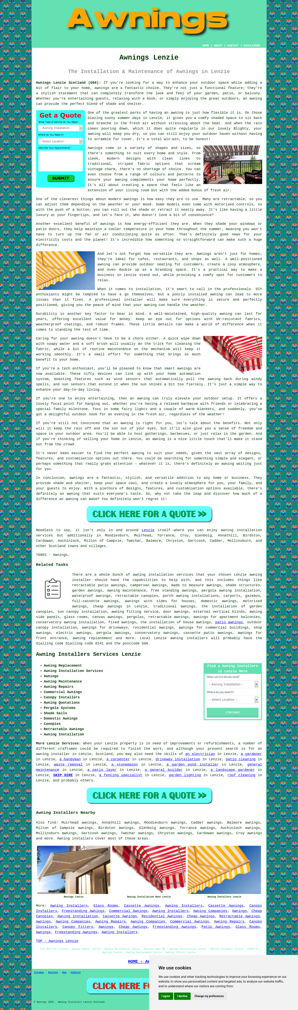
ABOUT (218, 45)
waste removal (68, 765)
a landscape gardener (233, 770)
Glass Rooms (105, 906)
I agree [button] (166, 996)
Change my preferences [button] (209, 996)
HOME (205, 45)
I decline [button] (182, 996)
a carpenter (118, 759)
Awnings (239, 911)
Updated (76, 972)
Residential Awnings (162, 916)
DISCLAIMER (252, 45)
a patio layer (102, 770)
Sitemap (39, 972)
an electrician (200, 754)
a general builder (164, 770)
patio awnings (229, 622)
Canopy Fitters (77, 927)
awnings (254, 833)
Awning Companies (210, 911)
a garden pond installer (192, 765)
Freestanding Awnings (83, 911)
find (52, 823)
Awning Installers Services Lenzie (88, 654)
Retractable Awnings (239, 916)
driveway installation (178, 759)
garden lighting (185, 775)
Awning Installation (78, 916)
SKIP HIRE (63, 775)
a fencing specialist (120, 775)
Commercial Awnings (128, 911)
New (64, 972)
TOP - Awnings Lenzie (57, 941)
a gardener (251, 754)
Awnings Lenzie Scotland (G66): (68, 83)
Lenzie (148, 530)
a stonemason (124, 765)
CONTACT (233, 45)
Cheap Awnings (201, 916)
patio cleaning (241, 759)
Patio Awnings (216, 927)
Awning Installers (69, 906)
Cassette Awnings (141, 906)
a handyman (70, 759)
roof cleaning (241, 775)
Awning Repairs (110, 922)
